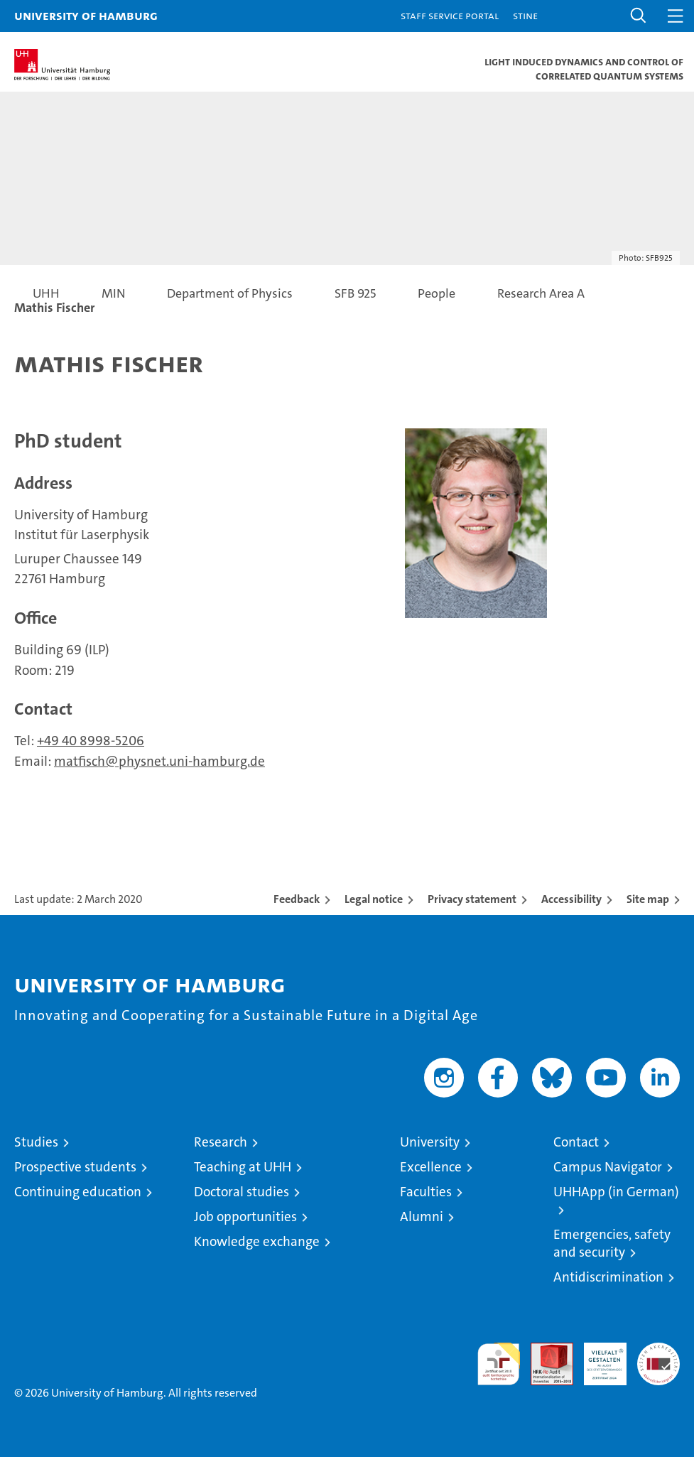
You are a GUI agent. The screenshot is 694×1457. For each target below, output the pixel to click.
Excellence (431, 1167)
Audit (544, 1350)
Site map (648, 899)
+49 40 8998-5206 (90, 740)
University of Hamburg (86, 15)
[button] (638, 16)
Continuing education (77, 1192)
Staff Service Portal (450, 15)
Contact (576, 1142)
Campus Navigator (607, 1167)
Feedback (296, 899)
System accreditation (658, 1357)
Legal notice (374, 899)
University (430, 1142)
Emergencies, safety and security (612, 1243)
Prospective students (75, 1167)
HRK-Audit (597, 1357)
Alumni (421, 1216)
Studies (36, 1142)
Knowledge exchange (257, 1241)
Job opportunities (245, 1216)
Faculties (426, 1192)
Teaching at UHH (242, 1167)
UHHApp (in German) (616, 1192)
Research (220, 1142)
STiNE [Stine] (525, 15)
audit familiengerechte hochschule (498, 1364)
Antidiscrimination (608, 1277)
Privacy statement (472, 899)
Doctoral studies (241, 1192)
